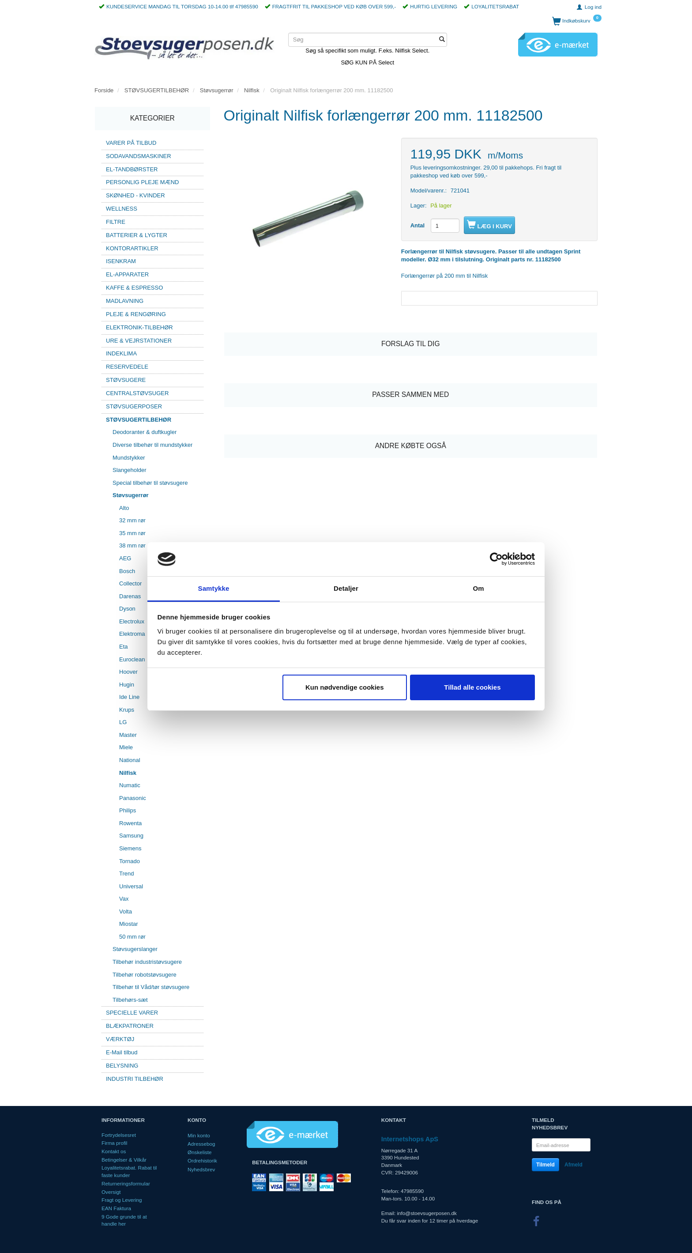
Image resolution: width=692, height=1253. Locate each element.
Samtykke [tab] (213, 588)
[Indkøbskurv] (576, 21)
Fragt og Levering (122, 1200)
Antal (418, 225)
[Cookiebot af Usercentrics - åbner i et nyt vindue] (496, 559)
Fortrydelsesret (119, 1135)
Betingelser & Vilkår (124, 1159)
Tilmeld (545, 1165)
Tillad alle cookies (472, 687)
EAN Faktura (116, 1208)
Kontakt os (114, 1151)
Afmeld (573, 1165)
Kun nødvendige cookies (344, 687)
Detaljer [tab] (346, 588)
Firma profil (114, 1143)
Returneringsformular (126, 1183)
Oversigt (111, 1192)
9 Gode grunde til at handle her (124, 1220)
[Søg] (442, 40)
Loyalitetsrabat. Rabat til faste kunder (129, 1171)
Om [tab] (478, 588)
